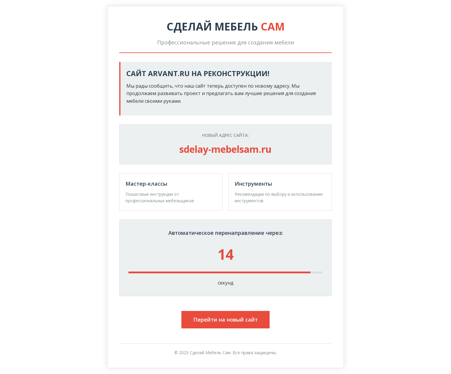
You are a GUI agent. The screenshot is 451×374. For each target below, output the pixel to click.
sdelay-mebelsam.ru (225, 149)
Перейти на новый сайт (225, 319)
